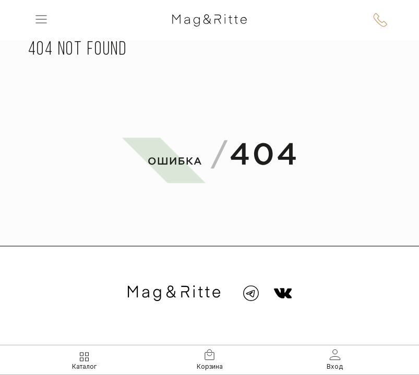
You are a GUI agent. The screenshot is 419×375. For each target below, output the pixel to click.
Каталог (84, 366)
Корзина (210, 366)
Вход (335, 366)
